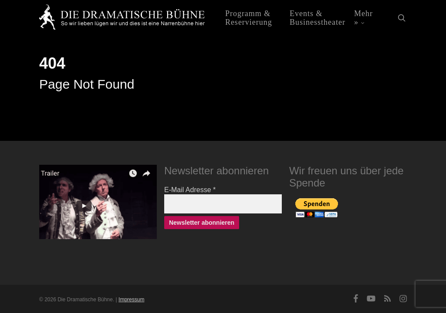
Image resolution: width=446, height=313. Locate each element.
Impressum (131, 299)
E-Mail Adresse (190, 189)
